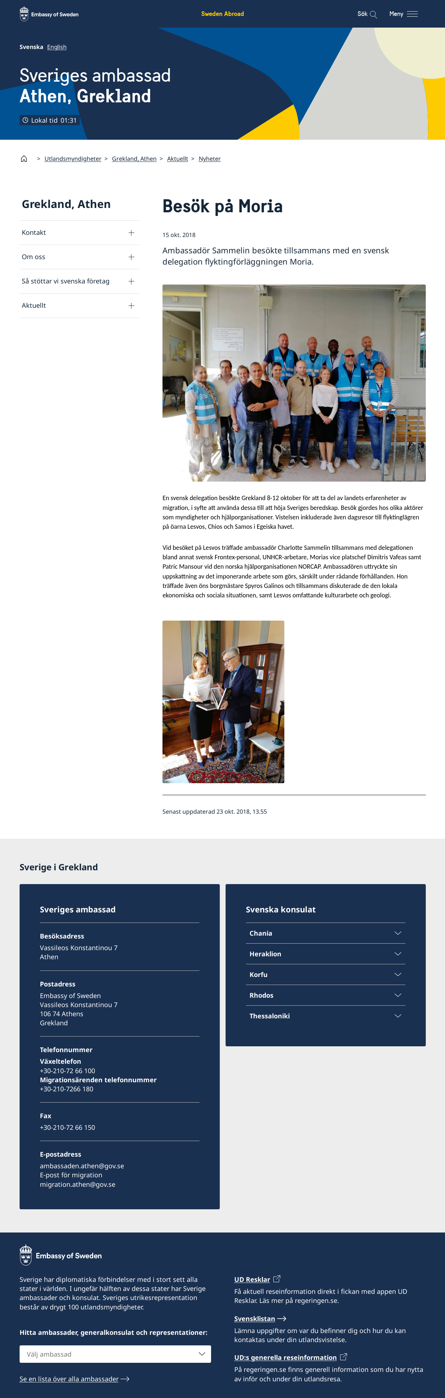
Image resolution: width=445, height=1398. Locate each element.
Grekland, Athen (134, 159)
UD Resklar (252, 1279)
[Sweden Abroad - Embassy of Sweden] (56, 14)
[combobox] (115, 1354)
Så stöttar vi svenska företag (66, 281)
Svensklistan (254, 1318)
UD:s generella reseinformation (285, 1357)
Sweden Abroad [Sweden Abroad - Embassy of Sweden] (222, 13)
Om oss (33, 256)
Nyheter (210, 159)
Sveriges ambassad (95, 86)
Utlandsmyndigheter (73, 159)
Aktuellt (177, 159)
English (57, 47)
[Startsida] (27, 158)
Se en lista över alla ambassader (69, 1378)
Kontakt (34, 232)
